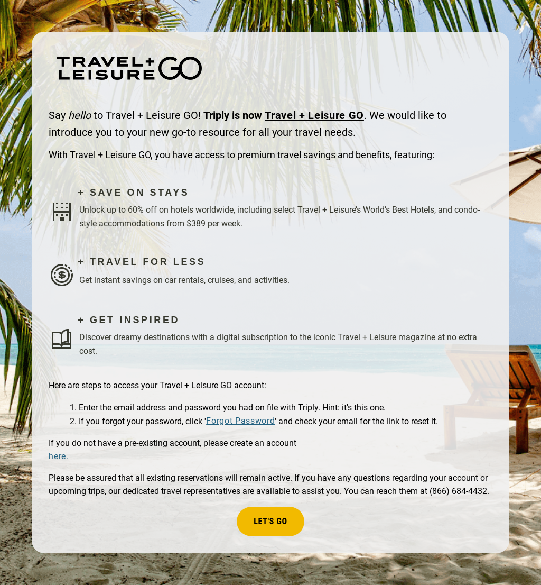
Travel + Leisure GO (314, 115)
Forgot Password (240, 421)
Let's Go (270, 521)
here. (58, 456)
